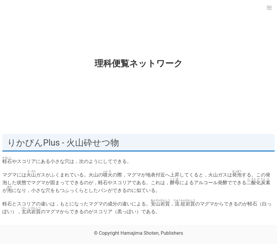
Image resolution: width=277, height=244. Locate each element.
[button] (269, 8)
